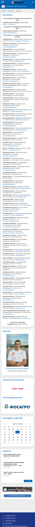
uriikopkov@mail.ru (20, 115)
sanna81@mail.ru (8, 300)
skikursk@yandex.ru (10, 136)
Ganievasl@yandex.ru (21, 197)
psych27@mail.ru (20, 308)
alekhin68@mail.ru (10, 184)
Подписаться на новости (18, 495)
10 (5, 435)
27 (5, 429)
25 (9, 440)
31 (22, 429)
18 (9, 437)
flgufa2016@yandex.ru (11, 211)
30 (17, 429)
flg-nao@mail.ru (26, 160)
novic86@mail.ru (25, 318)
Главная (3, 11)
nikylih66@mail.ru (10, 275)
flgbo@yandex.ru (19, 61)
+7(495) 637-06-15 (10, 516)
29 (13, 429)
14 (22, 435)
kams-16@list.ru (27, 91)
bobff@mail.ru (19, 280)
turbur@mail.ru (9, 314)
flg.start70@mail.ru (20, 294)
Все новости (28, 481)
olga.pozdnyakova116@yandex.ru (14, 233)
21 (22, 437)
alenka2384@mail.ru (10, 125)
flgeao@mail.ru (9, 87)
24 (5, 440)
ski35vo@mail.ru (19, 75)
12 (13, 435)
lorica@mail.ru (28, 51)
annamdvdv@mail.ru (15, 150)
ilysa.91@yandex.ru (11, 156)
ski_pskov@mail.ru (26, 205)
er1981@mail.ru (10, 24)
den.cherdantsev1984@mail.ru (21, 41)
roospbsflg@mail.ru (21, 259)
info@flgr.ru (8, 523)
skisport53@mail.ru (10, 170)
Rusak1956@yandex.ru (21, 130)
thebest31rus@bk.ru (10, 57)
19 (13, 437)
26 (13, 440)
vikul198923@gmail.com (12, 146)
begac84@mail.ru (10, 290)
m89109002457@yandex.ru (23, 251)
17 (5, 437)
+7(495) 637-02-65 (10, 521)
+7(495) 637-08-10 (10, 518)
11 (9, 435)
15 (26, 435)
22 (26, 437)
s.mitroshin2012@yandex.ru (13, 227)
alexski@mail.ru (19, 215)
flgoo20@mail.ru (26, 188)
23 (30, 437)
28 (9, 429)
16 (30, 435)
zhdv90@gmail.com (8, 67)
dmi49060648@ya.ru (10, 47)
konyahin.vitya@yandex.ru (12, 81)
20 (17, 437)
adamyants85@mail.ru (11, 107)
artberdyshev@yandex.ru (22, 120)
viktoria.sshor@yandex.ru (12, 221)
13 (17, 435)
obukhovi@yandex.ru (17, 111)
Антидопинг (11, 11)
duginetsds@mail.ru (12, 32)
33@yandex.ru (26, 71)
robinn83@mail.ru (20, 255)
